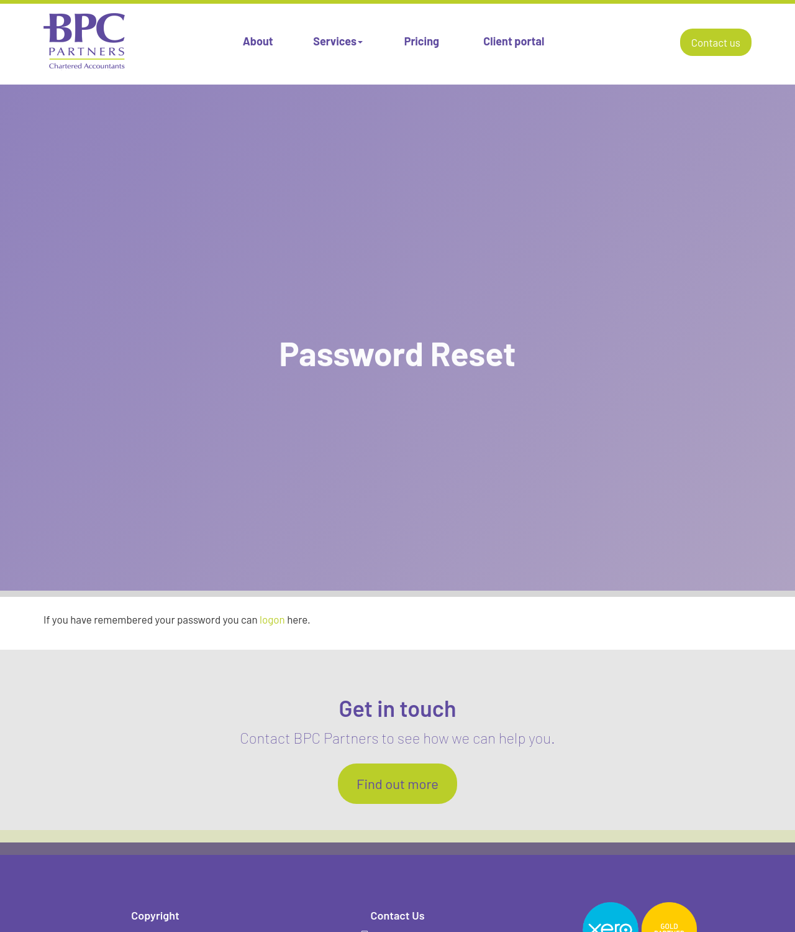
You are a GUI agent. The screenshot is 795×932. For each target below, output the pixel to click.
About (258, 41)
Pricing (421, 41)
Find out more (397, 783)
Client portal (513, 41)
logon (272, 619)
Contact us (715, 42)
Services (338, 41)
